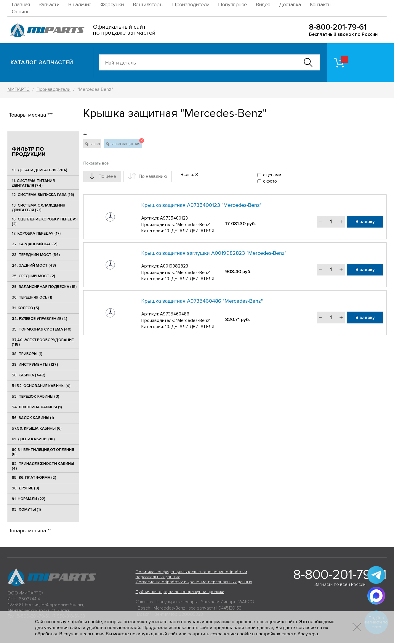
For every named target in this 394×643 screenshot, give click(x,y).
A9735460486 (174, 314)
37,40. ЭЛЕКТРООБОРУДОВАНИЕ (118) (43, 342)
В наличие (80, 4)
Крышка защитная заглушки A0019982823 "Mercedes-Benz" (213, 253)
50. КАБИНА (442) (28, 375)
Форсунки (112, 4)
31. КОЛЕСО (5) (25, 308)
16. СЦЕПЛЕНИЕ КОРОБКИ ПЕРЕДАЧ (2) (45, 221)
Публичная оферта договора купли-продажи (180, 591)
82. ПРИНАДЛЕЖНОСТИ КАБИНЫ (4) (43, 466)
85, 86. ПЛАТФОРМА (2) (34, 477)
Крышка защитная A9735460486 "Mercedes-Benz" (202, 301)
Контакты (320, 4)
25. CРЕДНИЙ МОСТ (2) (33, 276)
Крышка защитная (124, 142)
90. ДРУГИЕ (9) (25, 488)
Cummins (144, 602)
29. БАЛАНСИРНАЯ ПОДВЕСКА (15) (44, 286)
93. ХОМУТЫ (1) (26, 509)
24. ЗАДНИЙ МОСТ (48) (34, 265)
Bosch (144, 608)
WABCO (246, 602)
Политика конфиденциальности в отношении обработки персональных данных (191, 574)
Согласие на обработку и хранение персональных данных (194, 581)
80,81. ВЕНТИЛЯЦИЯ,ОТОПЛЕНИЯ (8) (43, 452)
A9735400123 (174, 218)
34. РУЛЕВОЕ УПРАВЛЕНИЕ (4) (39, 318)
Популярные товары (177, 602)
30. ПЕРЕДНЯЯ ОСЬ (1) (32, 297)
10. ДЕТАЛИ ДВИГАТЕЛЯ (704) (39, 170)
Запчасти (49, 4)
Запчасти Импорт (218, 602)
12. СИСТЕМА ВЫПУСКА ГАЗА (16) (43, 194)
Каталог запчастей (41, 62)
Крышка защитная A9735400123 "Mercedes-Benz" (201, 205)
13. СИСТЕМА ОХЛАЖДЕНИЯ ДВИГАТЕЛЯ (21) (38, 207)
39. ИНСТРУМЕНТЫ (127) (35, 364)
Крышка (92, 143)
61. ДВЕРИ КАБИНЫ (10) (33, 439)
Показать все (96, 163)
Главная (21, 4)
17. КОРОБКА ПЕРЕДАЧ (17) (36, 233)
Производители (190, 4)
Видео (263, 4)
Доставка (290, 4)
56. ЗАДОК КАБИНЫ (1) (33, 417)
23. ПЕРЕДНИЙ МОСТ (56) (36, 254)
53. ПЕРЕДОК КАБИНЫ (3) (35, 396)
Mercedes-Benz (169, 608)
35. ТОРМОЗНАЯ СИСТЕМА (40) (41, 329)
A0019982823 (174, 266)
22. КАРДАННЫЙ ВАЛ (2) (34, 244)
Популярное (232, 4)
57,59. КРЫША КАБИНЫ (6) (37, 428)
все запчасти (201, 608)
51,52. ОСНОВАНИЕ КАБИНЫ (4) (41, 385)
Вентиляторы (148, 4)
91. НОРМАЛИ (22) (28, 499)
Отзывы (21, 11)
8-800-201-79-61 (338, 27)
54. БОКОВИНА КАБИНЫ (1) (37, 407)
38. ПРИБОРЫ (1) (27, 354)
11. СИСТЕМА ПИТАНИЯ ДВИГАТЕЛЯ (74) (33, 183)
